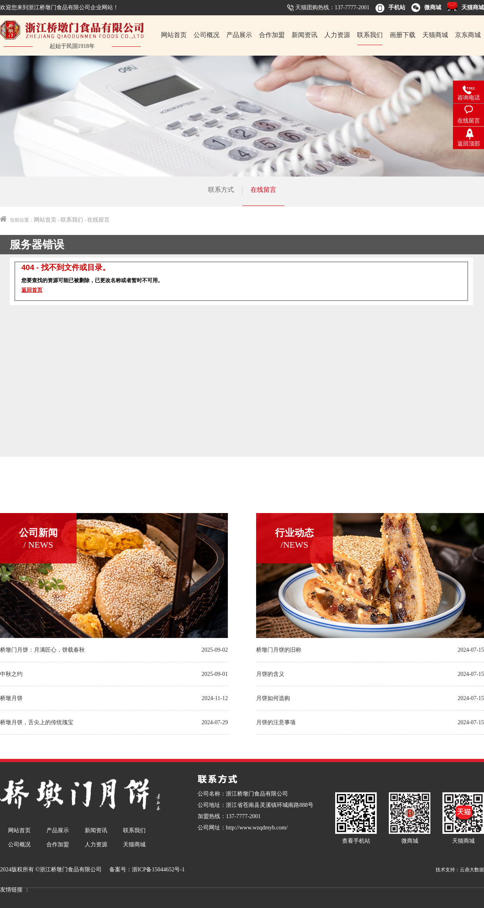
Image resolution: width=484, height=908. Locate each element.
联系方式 (221, 189)
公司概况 (206, 34)
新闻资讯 (304, 34)
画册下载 (402, 34)
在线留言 (263, 189)
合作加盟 (272, 34)
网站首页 (174, 34)
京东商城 (468, 34)
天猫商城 (435, 34)
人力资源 (337, 34)
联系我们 (370, 34)
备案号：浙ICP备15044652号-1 (147, 869)
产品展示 (239, 34)
